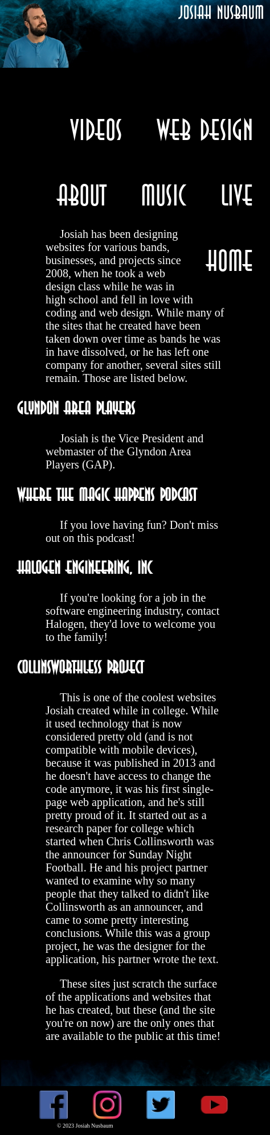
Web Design (205, 129)
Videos (96, 129)
